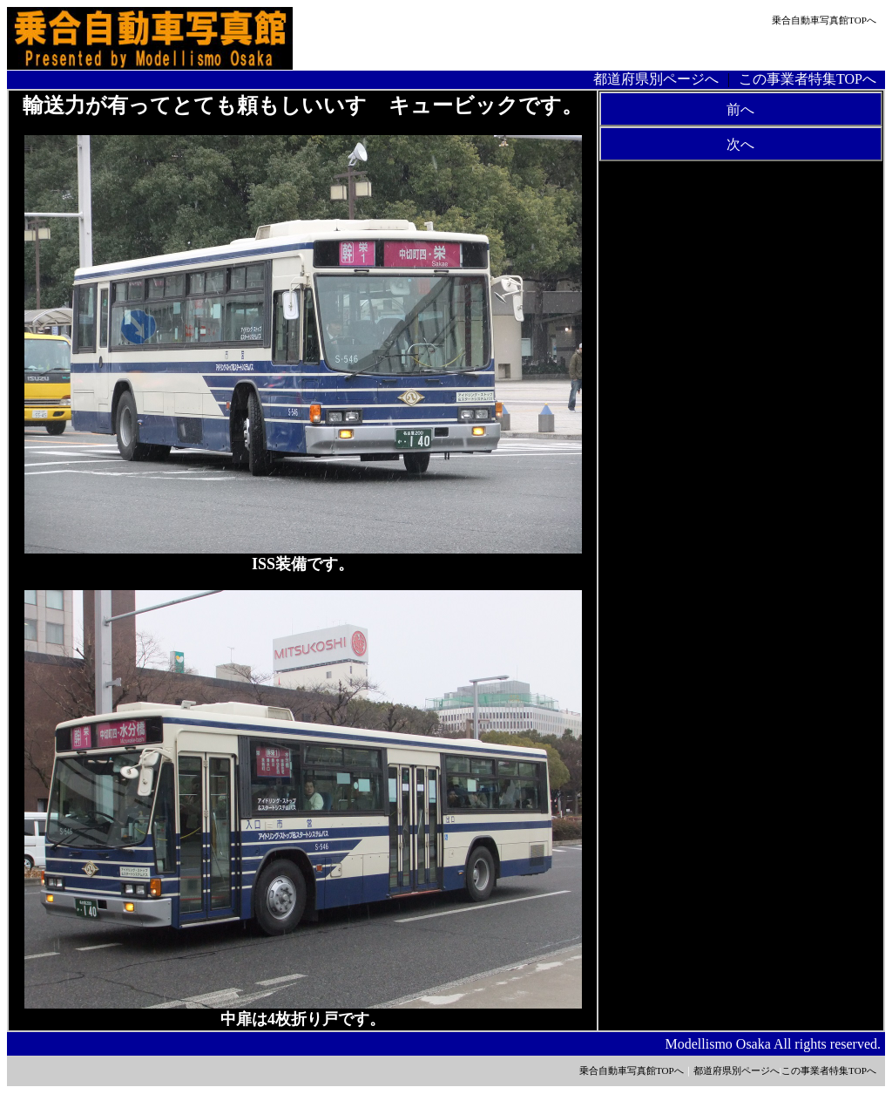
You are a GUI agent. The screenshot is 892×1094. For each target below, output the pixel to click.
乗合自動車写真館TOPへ (824, 20)
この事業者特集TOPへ (807, 78)
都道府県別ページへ (656, 78)
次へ (740, 144)
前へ (740, 109)
